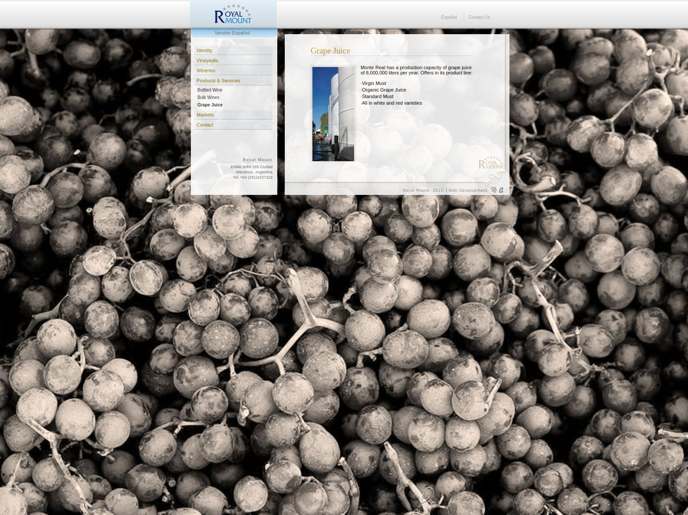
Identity (204, 50)
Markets (205, 114)
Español (449, 17)
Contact (205, 124)
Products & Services (218, 80)
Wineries (206, 70)
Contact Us (479, 17)
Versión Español (232, 32)
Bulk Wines (208, 97)
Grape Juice (209, 104)
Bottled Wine (209, 90)
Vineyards (207, 60)
